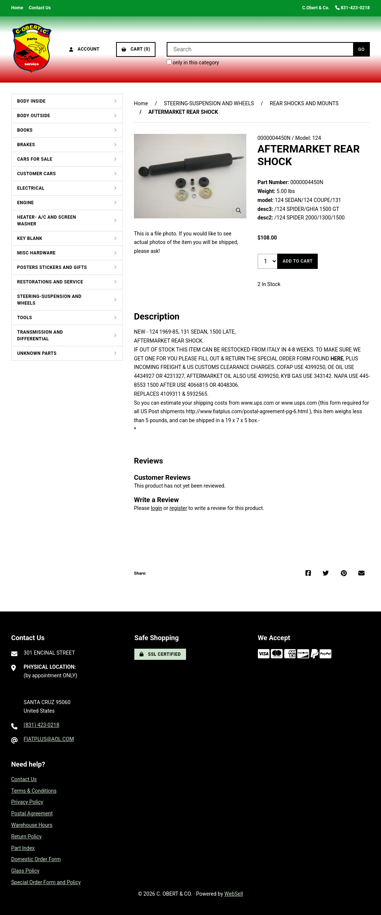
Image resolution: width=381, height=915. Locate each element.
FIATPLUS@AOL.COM (49, 739)
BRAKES (26, 144)
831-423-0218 (352, 7)
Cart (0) (135, 49)
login (156, 508)
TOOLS (24, 317)
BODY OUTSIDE (33, 115)
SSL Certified (160, 654)
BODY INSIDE (31, 101)
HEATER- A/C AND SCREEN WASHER (46, 221)
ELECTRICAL (31, 188)
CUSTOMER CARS (36, 173)
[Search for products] (260, 49)
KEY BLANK (29, 238)
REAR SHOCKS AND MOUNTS (304, 103)
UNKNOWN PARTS (37, 353)
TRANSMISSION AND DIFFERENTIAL (40, 335)
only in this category (193, 62)
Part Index (23, 848)
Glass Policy (25, 871)
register (178, 508)
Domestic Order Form (36, 859)
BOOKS (25, 130)
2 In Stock (269, 284)
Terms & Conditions (34, 791)
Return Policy (26, 836)
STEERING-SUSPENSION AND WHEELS (49, 300)
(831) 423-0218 (42, 725)
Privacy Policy (27, 802)
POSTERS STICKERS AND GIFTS (52, 267)
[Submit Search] (361, 49)
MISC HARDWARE (36, 253)
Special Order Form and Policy (46, 882)
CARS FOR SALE (34, 159)
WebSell (233, 894)
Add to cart (297, 261)
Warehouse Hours (31, 825)
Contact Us (40, 7)
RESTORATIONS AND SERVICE (50, 282)
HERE (336, 359)
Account (84, 49)
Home (17, 7)
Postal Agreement (32, 813)
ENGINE (25, 202)
